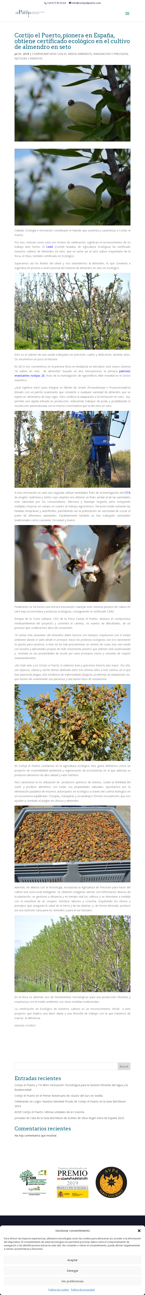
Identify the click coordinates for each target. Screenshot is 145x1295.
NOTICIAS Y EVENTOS (28, 58)
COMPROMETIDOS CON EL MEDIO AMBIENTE (62, 54)
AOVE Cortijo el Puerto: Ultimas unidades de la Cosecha (49, 1112)
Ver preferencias (72, 1281)
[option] (34, 1182)
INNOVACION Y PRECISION (110, 54)
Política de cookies (58, 1289)
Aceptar (72, 1260)
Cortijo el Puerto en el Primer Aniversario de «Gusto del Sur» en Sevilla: (59, 1095)
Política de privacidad (83, 1289)
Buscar (124, 1066)
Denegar (72, 1270)
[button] (139, 1231)
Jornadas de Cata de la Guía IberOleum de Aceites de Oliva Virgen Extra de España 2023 (69, 1118)
